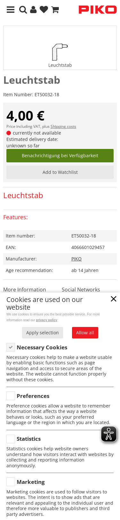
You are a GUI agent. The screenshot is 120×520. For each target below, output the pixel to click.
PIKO (76, 259)
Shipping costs (63, 126)
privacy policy (46, 320)
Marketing (31, 481)
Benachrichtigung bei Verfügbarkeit (60, 155)
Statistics (29, 438)
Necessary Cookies (42, 347)
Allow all (85, 333)
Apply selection (42, 333)
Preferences (33, 396)
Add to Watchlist (60, 172)
